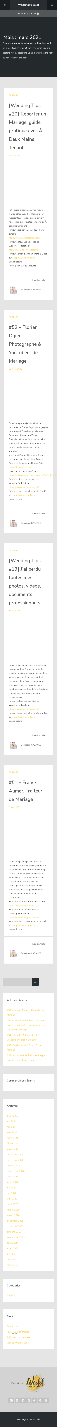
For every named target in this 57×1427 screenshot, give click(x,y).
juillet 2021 (13, 1116)
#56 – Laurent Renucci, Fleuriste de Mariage (25, 1013)
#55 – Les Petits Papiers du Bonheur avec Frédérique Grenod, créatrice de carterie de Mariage (26, 1025)
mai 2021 (12, 1127)
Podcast (13, 95)
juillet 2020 (13, 1182)
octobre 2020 (14, 1165)
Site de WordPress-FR (19, 1343)
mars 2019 (13, 1265)
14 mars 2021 (15, 610)
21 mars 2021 (15, 368)
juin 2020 (12, 1187)
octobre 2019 (14, 1232)
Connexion (12, 1326)
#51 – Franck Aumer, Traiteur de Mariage (26, 791)
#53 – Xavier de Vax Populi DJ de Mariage (24, 1048)
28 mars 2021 (15, 155)
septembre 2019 (16, 1237)
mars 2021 (13, 1138)
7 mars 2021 (15, 807)
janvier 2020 (13, 1215)
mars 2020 (13, 1204)
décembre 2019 (15, 1221)
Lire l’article (38, 280)
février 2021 (13, 1143)
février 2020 (13, 1209)
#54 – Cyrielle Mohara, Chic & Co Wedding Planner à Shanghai (24, 1037)
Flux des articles (18, 1332)
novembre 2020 (15, 1160)
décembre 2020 (15, 1154)
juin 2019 (12, 1254)
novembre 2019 (15, 1226)
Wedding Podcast (28, 5)
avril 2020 (12, 1198)
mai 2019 (12, 1259)
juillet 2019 (13, 1248)
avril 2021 (12, 1132)
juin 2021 (12, 1121)
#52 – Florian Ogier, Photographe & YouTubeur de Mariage (25, 344)
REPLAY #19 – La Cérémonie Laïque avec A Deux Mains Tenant (26, 1058)
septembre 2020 (16, 1171)
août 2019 (12, 1243)
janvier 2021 (13, 1149)
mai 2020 (12, 1193)
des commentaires (19, 1337)
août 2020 (12, 1176)
